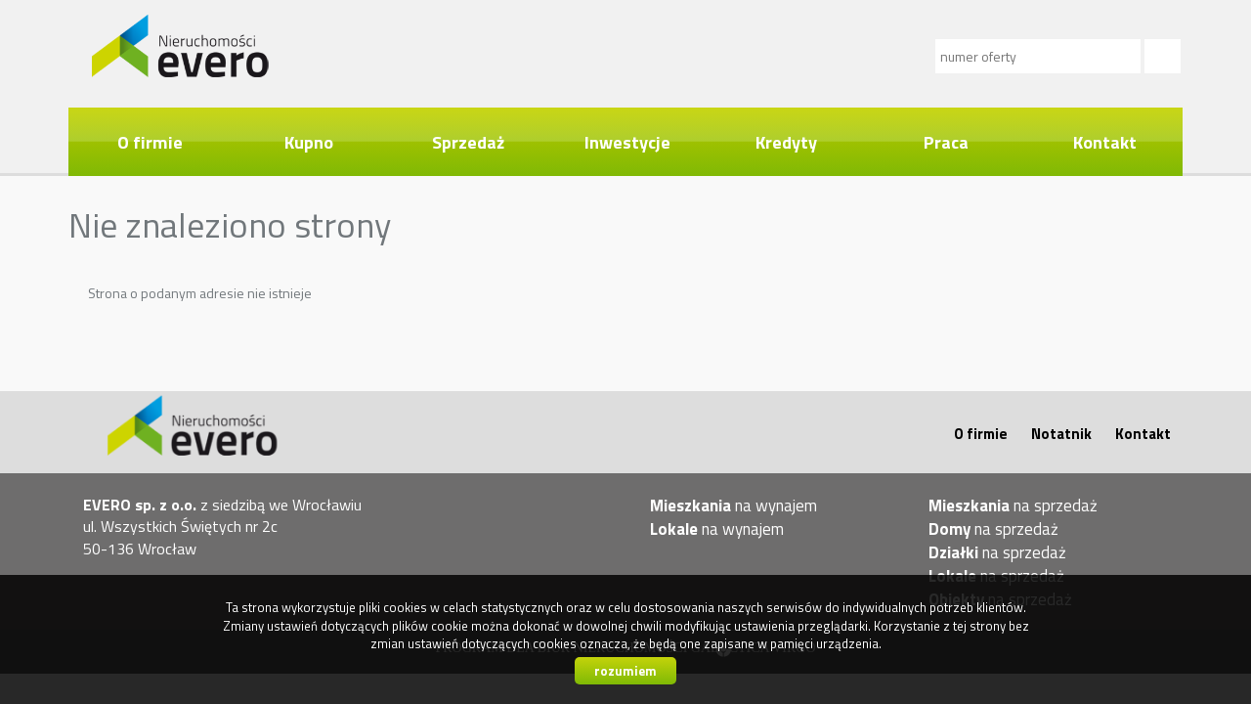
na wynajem (733, 505)
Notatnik (1061, 433)
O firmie (150, 141)
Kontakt (1105, 141)
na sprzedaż (1013, 505)
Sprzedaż (468, 141)
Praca (946, 141)
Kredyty (786, 141)
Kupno (308, 141)
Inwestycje (627, 141)
